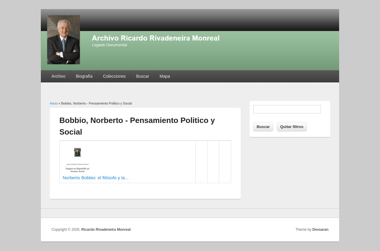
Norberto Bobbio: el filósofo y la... (96, 177)
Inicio (54, 103)
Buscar (142, 76)
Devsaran (320, 229)
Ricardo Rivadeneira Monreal (106, 229)
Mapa (165, 76)
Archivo (59, 76)
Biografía (84, 76)
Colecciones (114, 76)
